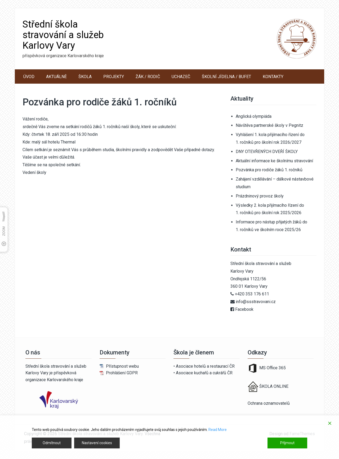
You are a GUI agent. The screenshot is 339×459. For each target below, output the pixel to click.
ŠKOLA (85, 76)
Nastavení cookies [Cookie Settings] (97, 443)
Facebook (244, 309)
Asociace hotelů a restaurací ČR (205, 366)
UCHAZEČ (181, 76)
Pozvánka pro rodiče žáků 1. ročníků (269, 169)
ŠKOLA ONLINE (273, 386)
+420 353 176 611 (252, 293)
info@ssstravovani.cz (256, 301)
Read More (217, 430)
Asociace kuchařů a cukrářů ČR (204, 372)
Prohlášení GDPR (122, 372)
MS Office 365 (267, 367)
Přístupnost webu (122, 366)
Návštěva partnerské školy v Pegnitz (269, 125)
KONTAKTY (273, 76)
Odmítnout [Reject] (52, 443)
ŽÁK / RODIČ (148, 76)
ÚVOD (28, 76)
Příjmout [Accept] (287, 443)
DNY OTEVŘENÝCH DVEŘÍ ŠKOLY (267, 151)
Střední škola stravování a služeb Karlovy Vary (63, 35)
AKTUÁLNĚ (56, 76)
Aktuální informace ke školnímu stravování (274, 160)
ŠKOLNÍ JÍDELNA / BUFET (226, 76)
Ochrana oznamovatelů (269, 403)
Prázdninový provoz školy (260, 196)
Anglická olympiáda (253, 116)
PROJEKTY (113, 76)
